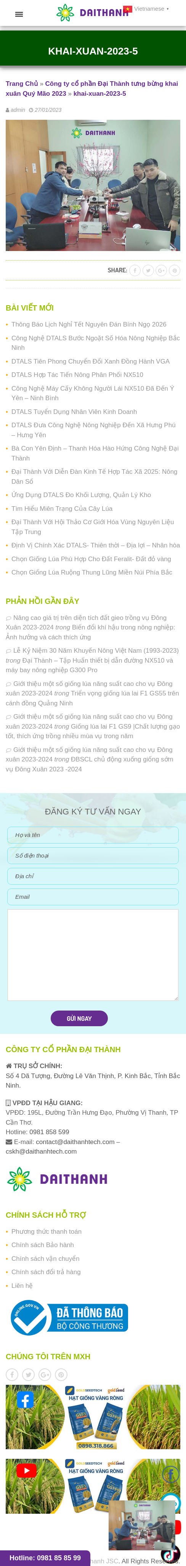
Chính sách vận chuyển (45, 1258)
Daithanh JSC (99, 1561)
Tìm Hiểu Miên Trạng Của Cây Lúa (61, 508)
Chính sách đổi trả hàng (46, 1272)
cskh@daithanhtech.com (41, 1151)
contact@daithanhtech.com (76, 1142)
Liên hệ (22, 1285)
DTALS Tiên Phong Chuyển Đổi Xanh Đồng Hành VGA (90, 361)
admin (18, 110)
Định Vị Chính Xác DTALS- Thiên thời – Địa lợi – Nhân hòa (95, 545)
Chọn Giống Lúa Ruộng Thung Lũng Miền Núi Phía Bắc (91, 572)
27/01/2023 (48, 110)
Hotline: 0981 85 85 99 (45, 1558)
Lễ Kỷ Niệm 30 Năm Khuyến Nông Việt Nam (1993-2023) (96, 650)
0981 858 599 (48, 1132)
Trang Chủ (22, 83)
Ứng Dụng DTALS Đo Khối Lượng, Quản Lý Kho (81, 495)
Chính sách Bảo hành (42, 1245)
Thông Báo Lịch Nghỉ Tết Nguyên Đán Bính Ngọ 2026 (89, 324)
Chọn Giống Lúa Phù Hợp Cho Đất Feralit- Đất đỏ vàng (91, 559)
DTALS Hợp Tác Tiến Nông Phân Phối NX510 (77, 374)
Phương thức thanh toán (46, 1231)
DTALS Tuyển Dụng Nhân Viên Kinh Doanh (74, 411)
